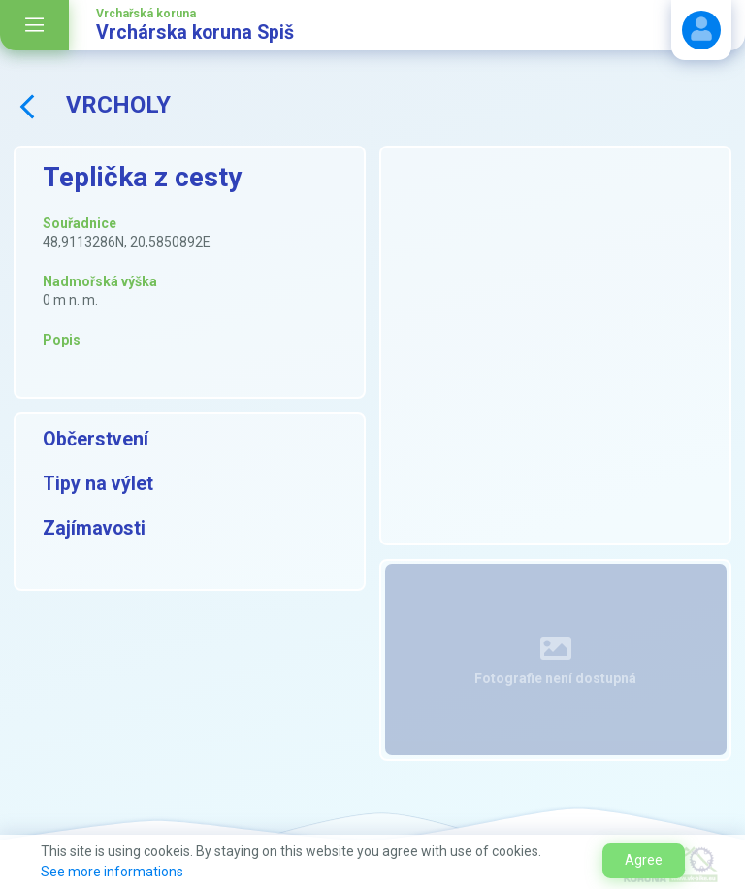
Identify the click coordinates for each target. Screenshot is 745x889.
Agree (644, 860)
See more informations (112, 871)
